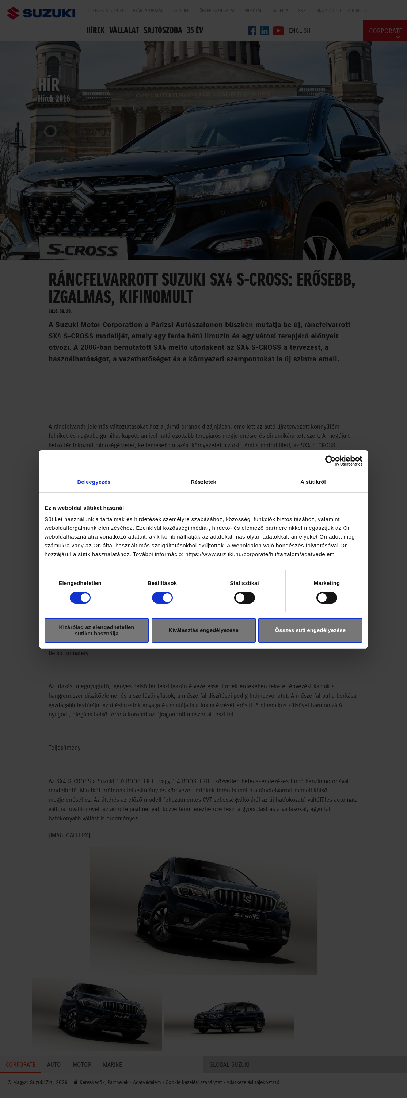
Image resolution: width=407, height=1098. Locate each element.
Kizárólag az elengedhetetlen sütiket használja (96, 630)
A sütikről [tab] (313, 482)
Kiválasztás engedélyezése (203, 630)
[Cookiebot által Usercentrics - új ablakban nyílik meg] (330, 460)
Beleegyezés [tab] (93, 482)
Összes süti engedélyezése (310, 630)
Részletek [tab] (203, 482)
